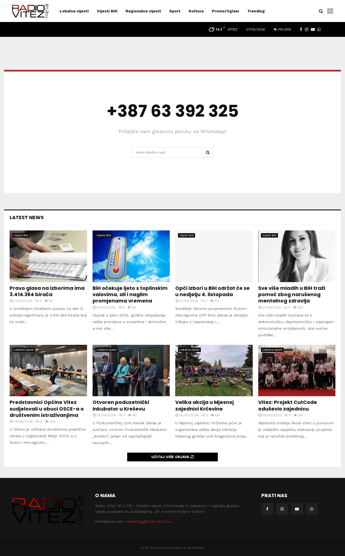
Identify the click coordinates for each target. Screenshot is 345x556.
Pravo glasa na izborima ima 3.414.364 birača (47, 291)
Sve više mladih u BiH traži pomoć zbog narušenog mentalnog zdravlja (291, 294)
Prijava (282, 29)
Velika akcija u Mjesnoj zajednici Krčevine (204, 405)
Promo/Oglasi (225, 11)
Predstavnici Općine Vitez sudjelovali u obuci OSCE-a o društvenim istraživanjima (47, 409)
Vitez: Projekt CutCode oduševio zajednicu (287, 405)
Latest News (27, 217)
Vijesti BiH (107, 11)
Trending (256, 11)
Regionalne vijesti (143, 11)
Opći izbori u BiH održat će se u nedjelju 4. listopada (212, 291)
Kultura (196, 11)
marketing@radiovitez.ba (148, 521)
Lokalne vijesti (74, 11)
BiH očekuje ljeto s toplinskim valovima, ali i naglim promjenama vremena (130, 294)
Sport (174, 11)
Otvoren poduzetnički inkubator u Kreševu (121, 405)
